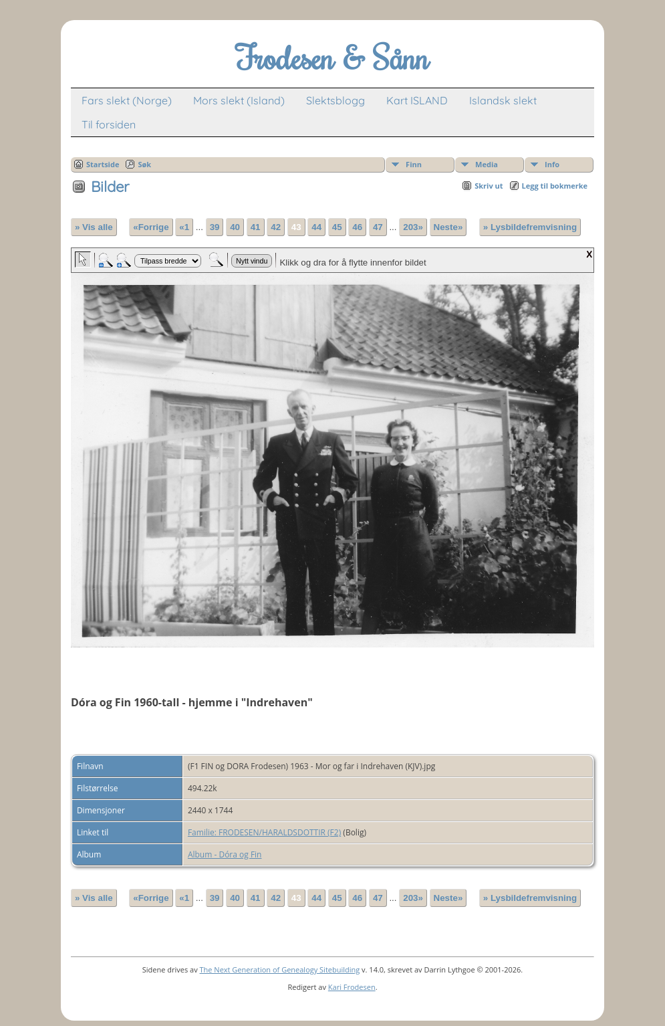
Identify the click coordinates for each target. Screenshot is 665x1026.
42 (276, 227)
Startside (103, 164)
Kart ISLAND (417, 100)
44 (316, 227)
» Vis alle (94, 227)
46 (357, 227)
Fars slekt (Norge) (127, 100)
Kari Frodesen (352, 987)
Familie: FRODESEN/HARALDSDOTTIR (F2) (264, 832)
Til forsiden (109, 124)
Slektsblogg (335, 100)
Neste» (448, 227)
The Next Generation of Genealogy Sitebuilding (280, 969)
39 (215, 227)
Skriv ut (489, 186)
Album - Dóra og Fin (225, 854)
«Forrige (150, 227)
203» (413, 227)
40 (235, 227)
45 (337, 227)
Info (552, 164)
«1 (184, 227)
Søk (144, 164)
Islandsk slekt (503, 100)
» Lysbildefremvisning (530, 227)
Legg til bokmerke (555, 186)
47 (378, 227)
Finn (414, 164)
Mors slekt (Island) (239, 100)
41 (256, 227)
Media (486, 164)
